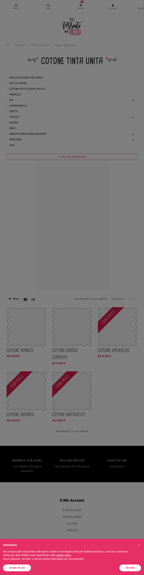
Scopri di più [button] (17, 567)
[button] (139, 545)
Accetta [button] (130, 567)
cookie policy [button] (63, 555)
